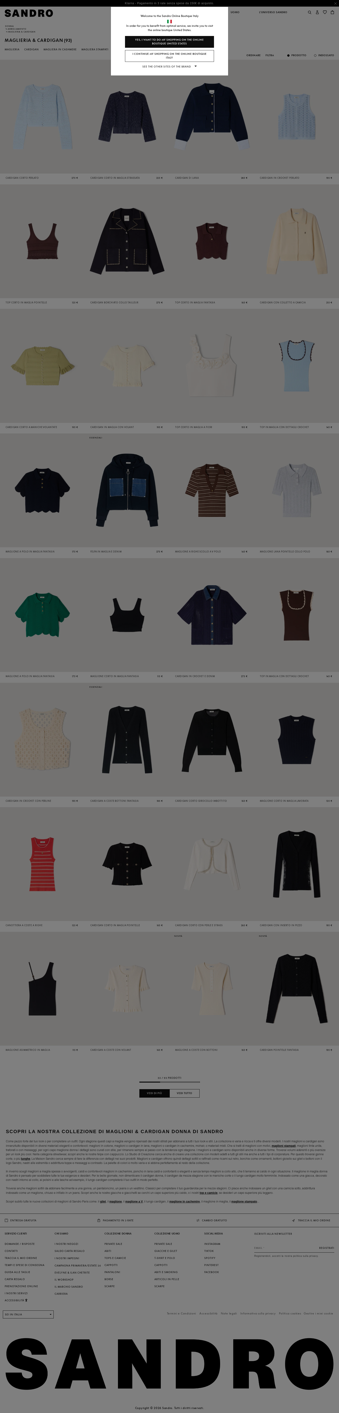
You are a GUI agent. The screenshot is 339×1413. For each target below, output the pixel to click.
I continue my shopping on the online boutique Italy (170, 55)
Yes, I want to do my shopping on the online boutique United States (169, 41)
